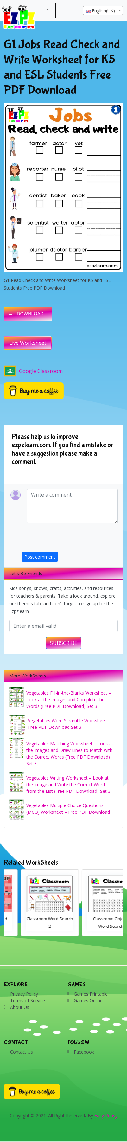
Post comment (39, 557)
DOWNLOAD (30, 313)
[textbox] (103, 10)
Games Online (88, 1001)
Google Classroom (33, 371)
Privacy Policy (24, 994)
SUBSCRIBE (63, 642)
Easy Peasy (105, 1116)
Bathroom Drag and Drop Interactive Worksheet (33, 926)
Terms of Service (27, 1001)
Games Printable (91, 994)
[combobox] (103, 10)
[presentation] (70, 539)
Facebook (84, 1052)
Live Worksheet (27, 342)
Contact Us (21, 1052)
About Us (19, 1007)
